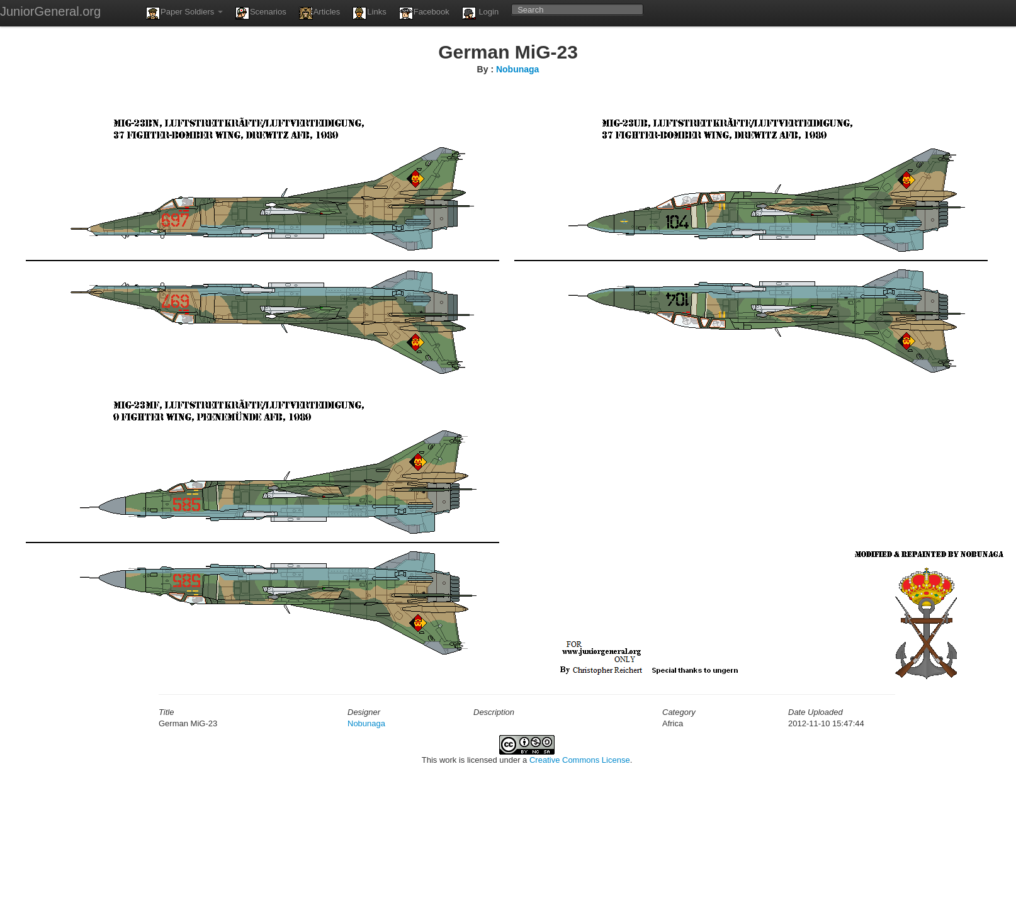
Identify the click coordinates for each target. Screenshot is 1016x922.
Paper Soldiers (184, 13)
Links (369, 13)
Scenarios (260, 13)
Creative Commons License (579, 760)
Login (480, 13)
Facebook (424, 13)
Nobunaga (517, 69)
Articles (320, 13)
